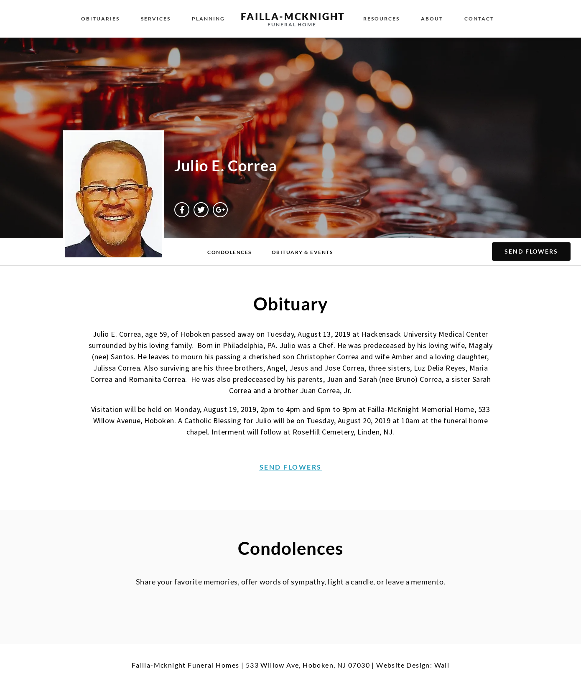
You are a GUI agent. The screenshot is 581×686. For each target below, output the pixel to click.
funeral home (292, 24)
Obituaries (100, 18)
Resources (381, 18)
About (432, 18)
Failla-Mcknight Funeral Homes (186, 665)
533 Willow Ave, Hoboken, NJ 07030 (308, 665)
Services (156, 18)
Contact (479, 18)
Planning (208, 18)
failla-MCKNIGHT (293, 16)
